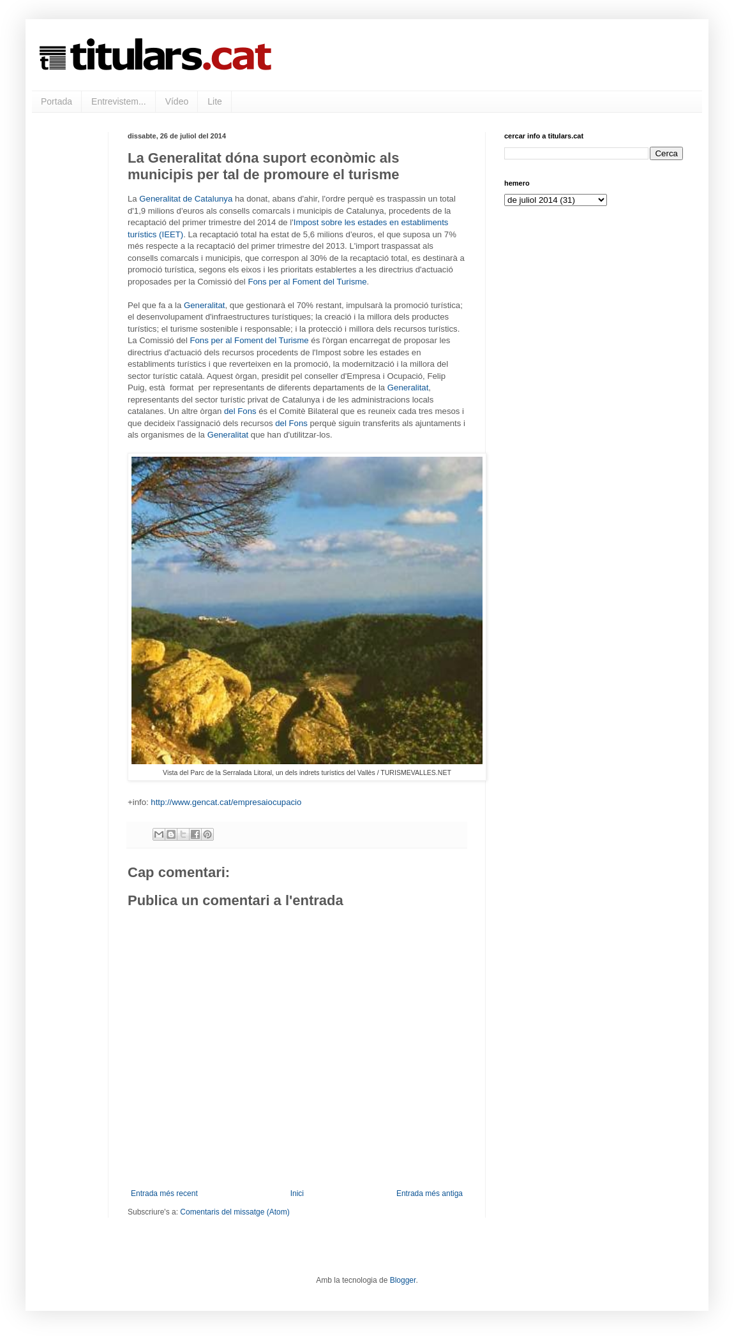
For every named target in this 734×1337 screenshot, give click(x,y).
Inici (297, 1193)
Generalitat (204, 305)
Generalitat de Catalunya (185, 198)
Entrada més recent (164, 1193)
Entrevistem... (118, 101)
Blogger (403, 1280)
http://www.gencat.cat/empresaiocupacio (226, 802)
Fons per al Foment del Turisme (307, 281)
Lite (214, 101)
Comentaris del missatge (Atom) (234, 1212)
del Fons (240, 411)
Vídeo (177, 101)
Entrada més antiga (429, 1193)
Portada (56, 101)
